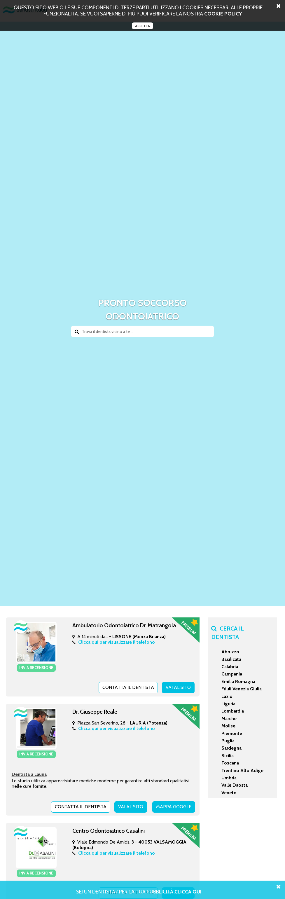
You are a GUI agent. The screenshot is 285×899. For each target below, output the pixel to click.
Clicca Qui (188, 891)
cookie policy (223, 14)
